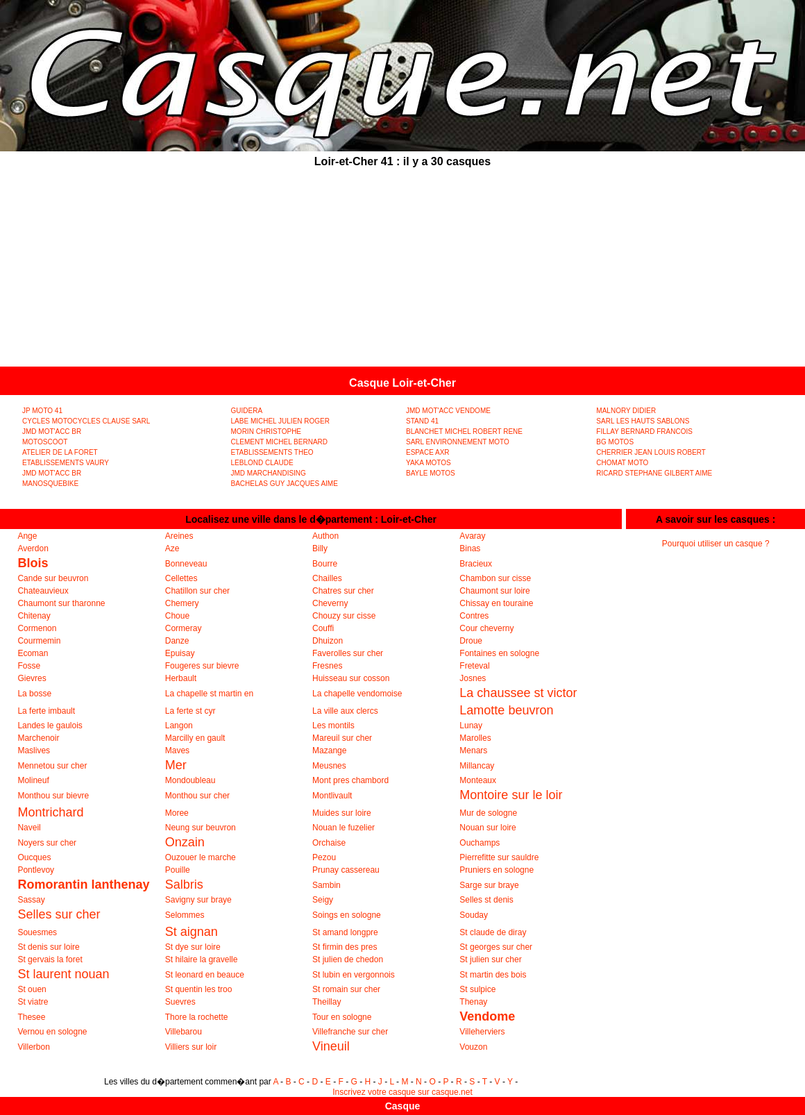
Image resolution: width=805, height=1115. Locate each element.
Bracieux (475, 564)
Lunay (470, 725)
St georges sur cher (495, 947)
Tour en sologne (341, 1017)
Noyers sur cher (46, 843)
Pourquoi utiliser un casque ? (716, 543)
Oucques (34, 857)
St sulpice (477, 989)
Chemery (182, 603)
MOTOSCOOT (44, 442)
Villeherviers (482, 1032)
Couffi (323, 628)
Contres (474, 616)
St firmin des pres (344, 947)
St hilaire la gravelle (201, 959)
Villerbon (33, 1047)
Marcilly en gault (195, 738)
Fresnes (327, 666)
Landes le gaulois (49, 725)
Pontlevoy (35, 870)
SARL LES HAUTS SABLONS (642, 421)
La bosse (34, 693)
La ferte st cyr (190, 711)
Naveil (28, 827)
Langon (179, 725)
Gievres (31, 678)
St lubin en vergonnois (353, 975)
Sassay (30, 900)
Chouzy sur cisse (343, 616)
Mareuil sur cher (342, 738)
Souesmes (37, 932)
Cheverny (330, 603)
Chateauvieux (42, 591)
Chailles (327, 578)
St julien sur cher (490, 959)
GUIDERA (247, 410)
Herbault (180, 678)
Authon (325, 536)
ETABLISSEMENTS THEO (272, 452)
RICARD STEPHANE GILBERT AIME (654, 473)
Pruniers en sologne (496, 870)
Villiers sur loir (191, 1047)
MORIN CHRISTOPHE (266, 431)
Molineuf (33, 780)
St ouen (31, 989)
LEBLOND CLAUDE (262, 463)
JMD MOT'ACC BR (51, 431)
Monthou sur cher (197, 795)
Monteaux (477, 780)
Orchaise (329, 843)
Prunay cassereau (346, 870)
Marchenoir (38, 738)
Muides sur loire (341, 813)
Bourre (324, 564)
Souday (473, 915)
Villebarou (183, 1032)
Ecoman (32, 653)
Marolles (475, 738)
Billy (320, 548)
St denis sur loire (48, 947)
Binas (469, 548)
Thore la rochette (196, 1017)
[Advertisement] (402, 269)
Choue (177, 616)
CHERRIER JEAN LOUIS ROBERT (651, 452)
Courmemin (38, 641)
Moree (177, 813)
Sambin (326, 885)
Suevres (180, 1002)
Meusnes (329, 766)
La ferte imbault (46, 711)
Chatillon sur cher (197, 591)
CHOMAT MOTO (622, 463)
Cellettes (181, 578)
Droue (470, 641)
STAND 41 (422, 421)
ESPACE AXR (428, 452)
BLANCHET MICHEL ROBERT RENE (464, 431)
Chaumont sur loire (494, 591)
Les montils (333, 725)
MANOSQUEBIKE (50, 483)
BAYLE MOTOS (430, 473)
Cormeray (183, 628)
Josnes (472, 678)
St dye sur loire (193, 947)
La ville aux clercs (345, 711)
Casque (403, 1106)
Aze (172, 548)
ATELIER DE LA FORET (60, 452)
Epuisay (180, 653)
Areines (179, 536)
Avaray (472, 536)
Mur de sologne (488, 813)
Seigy (322, 900)
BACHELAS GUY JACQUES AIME (284, 483)
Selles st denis (486, 900)
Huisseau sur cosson (350, 678)
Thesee (31, 1017)
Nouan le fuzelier (343, 827)
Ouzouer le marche (200, 857)
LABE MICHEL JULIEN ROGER (280, 421)
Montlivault (332, 795)
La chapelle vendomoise (357, 693)
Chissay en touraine (496, 603)
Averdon (32, 548)
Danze (177, 641)
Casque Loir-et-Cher (402, 383)
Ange (27, 536)
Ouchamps (479, 843)
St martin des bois (492, 975)
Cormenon (36, 628)
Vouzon (473, 1047)
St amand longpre (345, 932)
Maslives (33, 750)
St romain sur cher (346, 989)
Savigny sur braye (198, 900)
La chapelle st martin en (209, 693)
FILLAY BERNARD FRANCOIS (644, 431)
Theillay (326, 1002)
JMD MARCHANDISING (268, 473)
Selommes (185, 915)
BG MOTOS (615, 442)
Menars (473, 750)
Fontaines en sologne (499, 653)
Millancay (476, 766)
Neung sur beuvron (200, 827)
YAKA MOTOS (428, 463)
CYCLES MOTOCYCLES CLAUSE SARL (86, 421)
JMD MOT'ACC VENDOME (448, 410)
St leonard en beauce (204, 975)
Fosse (28, 666)
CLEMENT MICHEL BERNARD (279, 442)
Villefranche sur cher (350, 1032)
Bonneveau (186, 564)
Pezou (324, 857)
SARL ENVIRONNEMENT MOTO (457, 442)
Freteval (474, 666)
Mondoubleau (190, 780)
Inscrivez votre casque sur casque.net (402, 1092)
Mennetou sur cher (52, 766)
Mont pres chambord (350, 780)
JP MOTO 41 (42, 410)
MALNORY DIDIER (626, 410)
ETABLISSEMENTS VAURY (65, 463)
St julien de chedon (347, 959)
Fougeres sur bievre (202, 666)
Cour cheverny (486, 628)
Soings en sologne (346, 915)
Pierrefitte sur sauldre (499, 857)
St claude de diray (492, 932)
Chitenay (33, 616)
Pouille (177, 870)
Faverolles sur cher (347, 653)
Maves (177, 750)
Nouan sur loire (487, 827)
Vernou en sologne (52, 1032)
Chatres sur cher (343, 591)
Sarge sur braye (488, 885)
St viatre (32, 1002)
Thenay (473, 1002)
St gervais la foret (49, 959)
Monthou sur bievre (53, 795)
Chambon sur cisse (495, 578)
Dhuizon (327, 641)
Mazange (329, 750)
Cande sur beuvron (52, 578)
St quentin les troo (198, 989)
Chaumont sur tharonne (61, 603)
